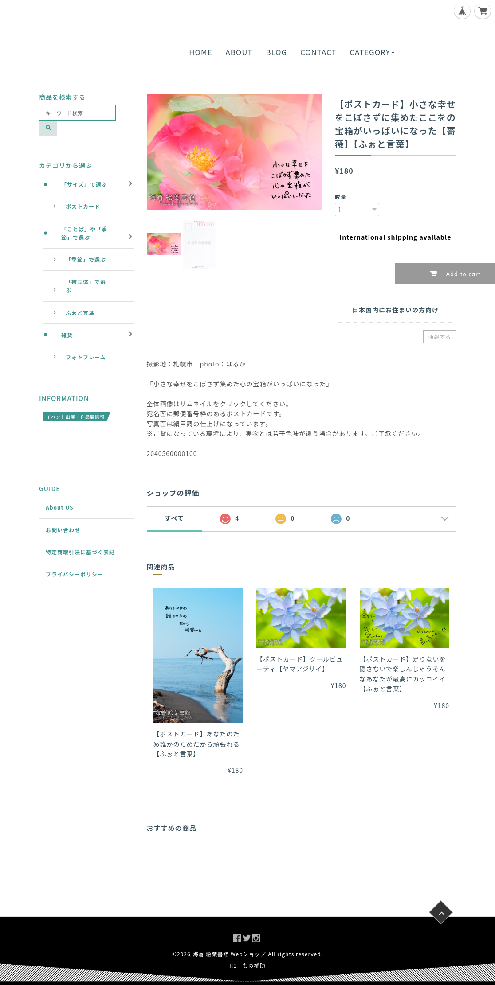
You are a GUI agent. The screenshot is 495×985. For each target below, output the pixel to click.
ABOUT (239, 52)
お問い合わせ (63, 529)
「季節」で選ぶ (86, 259)
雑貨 (67, 335)
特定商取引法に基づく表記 (80, 552)
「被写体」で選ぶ (86, 286)
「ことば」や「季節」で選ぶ (84, 233)
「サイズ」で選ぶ (84, 184)
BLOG (276, 52)
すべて (174, 518)
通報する (439, 336)
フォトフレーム (86, 357)
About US (60, 507)
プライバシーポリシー (74, 574)
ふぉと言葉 (80, 312)
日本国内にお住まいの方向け (395, 309)
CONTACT (318, 52)
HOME (200, 52)
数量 (340, 196)
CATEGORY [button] (372, 52)
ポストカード (83, 206)
